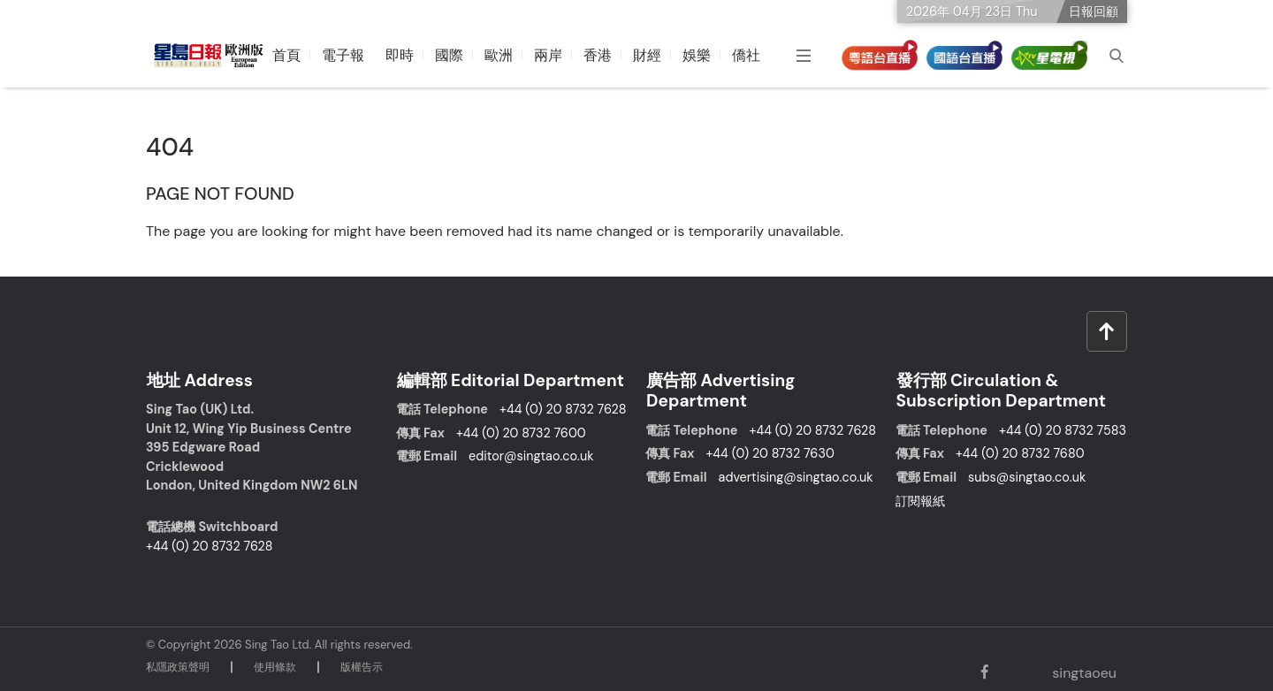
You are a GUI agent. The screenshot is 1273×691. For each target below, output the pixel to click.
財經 (648, 55)
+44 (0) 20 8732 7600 (521, 431)
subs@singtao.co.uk (1027, 476)
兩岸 (549, 55)
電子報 (344, 55)
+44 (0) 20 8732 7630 (769, 452)
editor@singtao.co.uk (531, 455)
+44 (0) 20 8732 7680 (1020, 452)
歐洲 (499, 55)
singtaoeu (1082, 671)
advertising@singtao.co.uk (796, 476)
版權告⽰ (361, 665)
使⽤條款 (275, 665)
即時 (400, 55)
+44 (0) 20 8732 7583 (1062, 429)
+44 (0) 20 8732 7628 (209, 544)
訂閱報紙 (920, 499)
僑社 (747, 55)
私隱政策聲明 (178, 665)
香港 (598, 55)
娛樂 (697, 55)
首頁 (287, 55)
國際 (450, 55)
